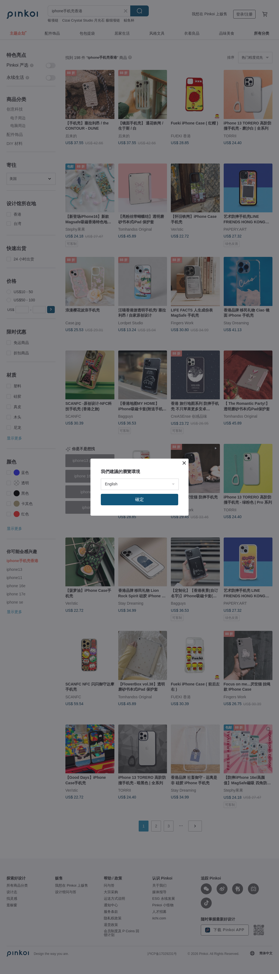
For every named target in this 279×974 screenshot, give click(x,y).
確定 (139, 499)
